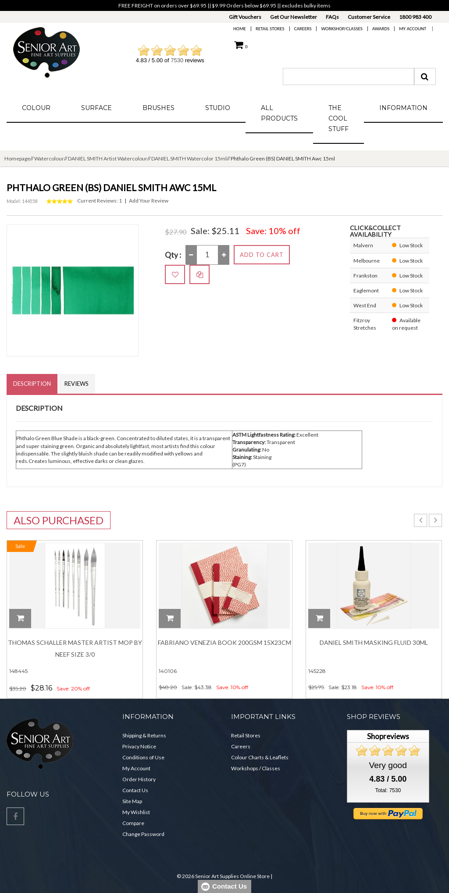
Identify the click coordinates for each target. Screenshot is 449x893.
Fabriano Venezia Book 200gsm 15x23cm (224, 642)
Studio (217, 108)
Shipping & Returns (144, 735)
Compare (133, 823)
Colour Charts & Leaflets (260, 757)
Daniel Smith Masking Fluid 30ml (374, 642)
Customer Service (369, 17)
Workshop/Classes (341, 29)
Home (239, 29)
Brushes (159, 108)
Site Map (132, 801)
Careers (303, 29)
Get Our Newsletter (293, 17)
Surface (96, 108)
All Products (279, 113)
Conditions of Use (143, 757)
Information (403, 108)
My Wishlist (136, 812)
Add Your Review (148, 200)
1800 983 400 (415, 17)
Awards (380, 29)
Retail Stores (270, 29)
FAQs (332, 17)
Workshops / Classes (255, 768)
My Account (412, 29)
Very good (388, 765)
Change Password (143, 834)
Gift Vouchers (245, 17)
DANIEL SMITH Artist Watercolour (107, 158)
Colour (36, 108)
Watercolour (49, 158)
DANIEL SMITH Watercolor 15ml (189, 158)
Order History (139, 779)
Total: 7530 (388, 790)
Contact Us (135, 790)
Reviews (76, 383)
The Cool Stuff (338, 118)
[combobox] (348, 76)
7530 (177, 60)
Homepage (17, 158)
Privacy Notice (139, 746)
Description (32, 383)
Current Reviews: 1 (99, 200)
